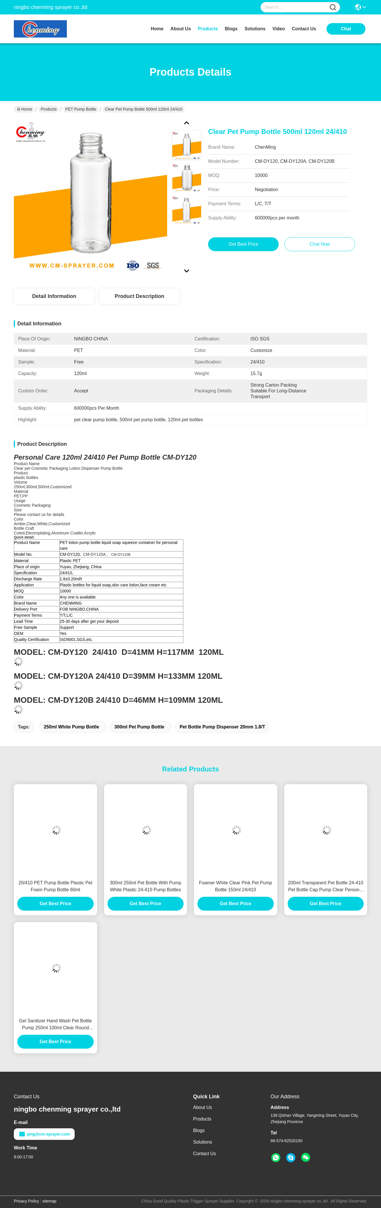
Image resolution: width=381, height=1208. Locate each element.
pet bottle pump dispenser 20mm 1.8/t (222, 726)
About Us (202, 1107)
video (278, 28)
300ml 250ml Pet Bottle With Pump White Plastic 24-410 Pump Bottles (145, 886)
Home (157, 28)
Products (48, 109)
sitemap (49, 1201)
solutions (254, 28)
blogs (231, 28)
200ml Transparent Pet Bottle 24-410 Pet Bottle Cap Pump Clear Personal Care (325, 886)
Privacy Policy (26, 1201)
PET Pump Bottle (80, 109)
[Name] (332, 7)
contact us (304, 28)
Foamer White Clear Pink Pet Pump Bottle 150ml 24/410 (235, 886)
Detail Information (54, 296)
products (208, 28)
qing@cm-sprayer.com (44, 1134)
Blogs (199, 1130)
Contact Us (204, 1153)
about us (180, 28)
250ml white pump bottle (71, 726)
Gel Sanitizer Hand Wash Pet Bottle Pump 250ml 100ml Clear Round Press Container (55, 1024)
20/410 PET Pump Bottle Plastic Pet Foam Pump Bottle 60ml (55, 886)
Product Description (139, 296)
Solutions (202, 1142)
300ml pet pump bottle (139, 726)
